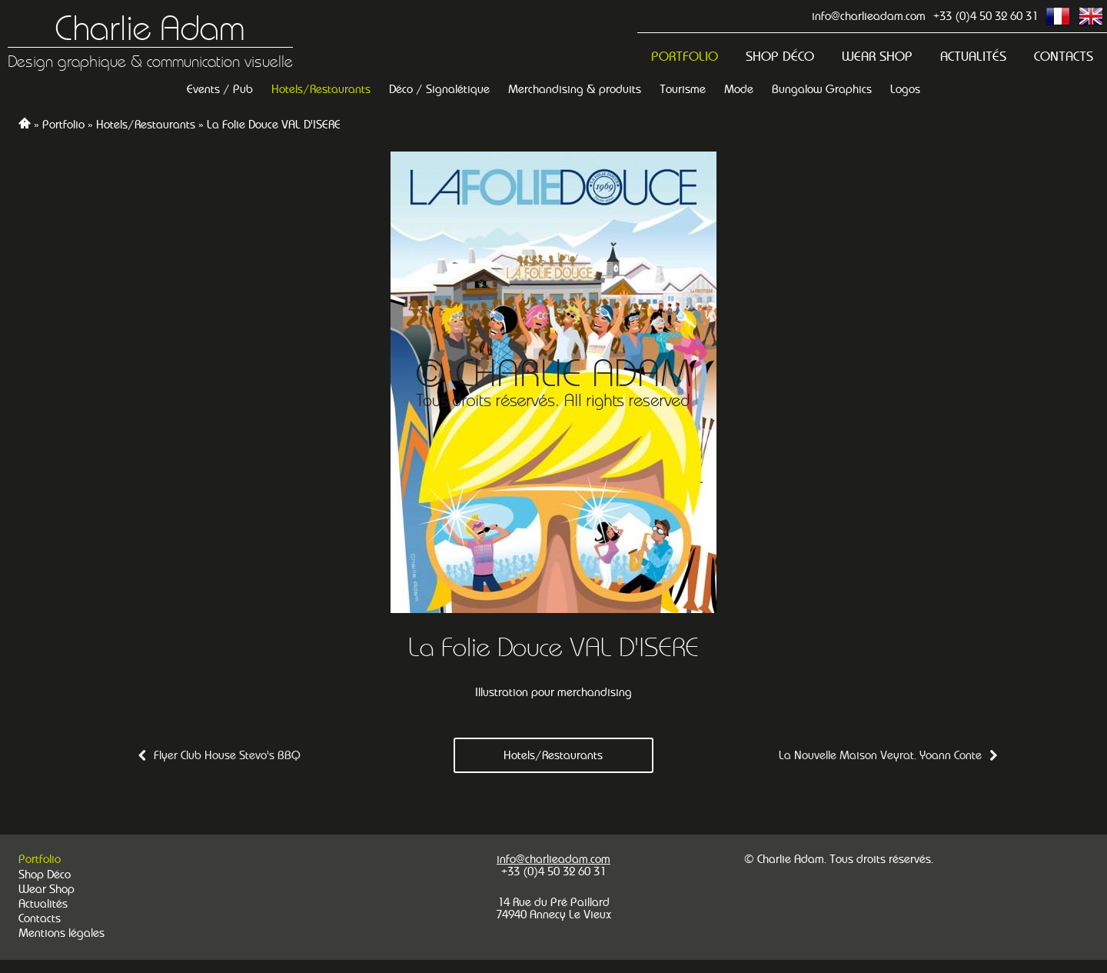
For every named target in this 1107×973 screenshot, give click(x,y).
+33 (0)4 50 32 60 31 (985, 15)
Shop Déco (780, 56)
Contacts (1063, 56)
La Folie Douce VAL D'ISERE (274, 124)
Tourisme (683, 89)
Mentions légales (61, 933)
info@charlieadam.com (869, 15)
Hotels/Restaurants (321, 89)
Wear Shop (877, 56)
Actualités (973, 56)
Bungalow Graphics (822, 89)
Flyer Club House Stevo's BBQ (227, 755)
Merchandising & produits (574, 89)
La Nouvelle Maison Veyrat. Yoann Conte (880, 755)
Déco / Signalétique (439, 89)
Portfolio (684, 56)
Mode (738, 89)
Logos (905, 89)
